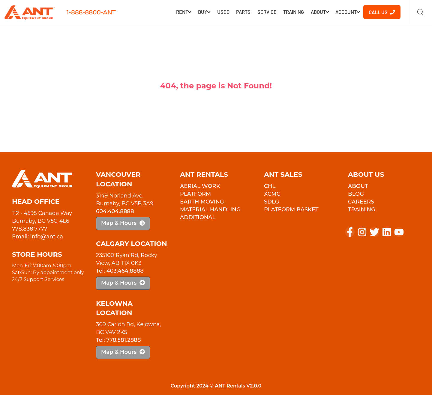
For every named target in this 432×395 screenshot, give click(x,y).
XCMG (272, 194)
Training (293, 12)
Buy (204, 12)
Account (347, 12)
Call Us (382, 12)
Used (223, 12)
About (320, 12)
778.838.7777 (29, 228)
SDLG (271, 201)
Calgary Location (131, 244)
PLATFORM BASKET (291, 209)
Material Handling (210, 209)
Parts (243, 12)
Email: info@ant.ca (37, 236)
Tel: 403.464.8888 (120, 271)
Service (267, 12)
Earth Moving (202, 201)
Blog (356, 194)
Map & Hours (123, 223)
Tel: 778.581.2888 (118, 340)
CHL (269, 186)
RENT (183, 12)
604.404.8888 (115, 211)
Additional (197, 217)
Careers (361, 201)
